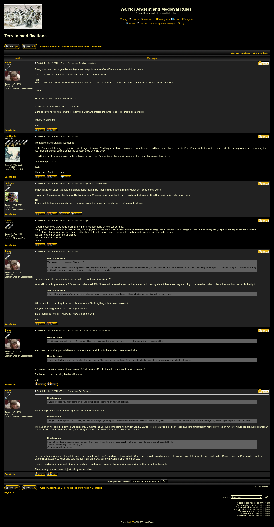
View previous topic (240, 53)
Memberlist (147, 19)
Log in (182, 23)
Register (187, 19)
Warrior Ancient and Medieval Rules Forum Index (64, 46)
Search (134, 19)
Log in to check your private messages (156, 23)
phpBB (131, 522)
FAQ (123, 19)
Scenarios (97, 46)
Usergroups (163, 19)
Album (175, 19)
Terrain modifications (25, 35)
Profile (130, 23)
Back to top (10, 130)
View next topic (260, 53)
